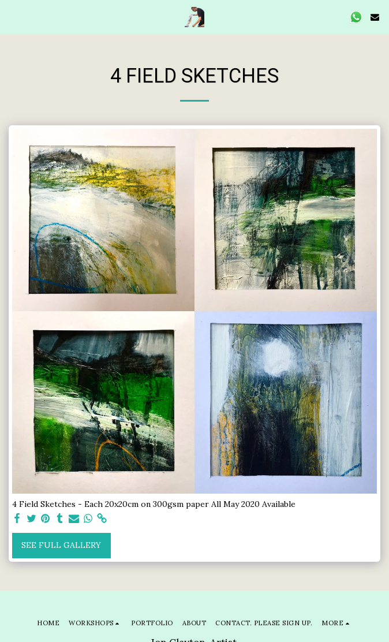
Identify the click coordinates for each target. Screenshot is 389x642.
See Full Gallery (61, 545)
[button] (13, 16)
